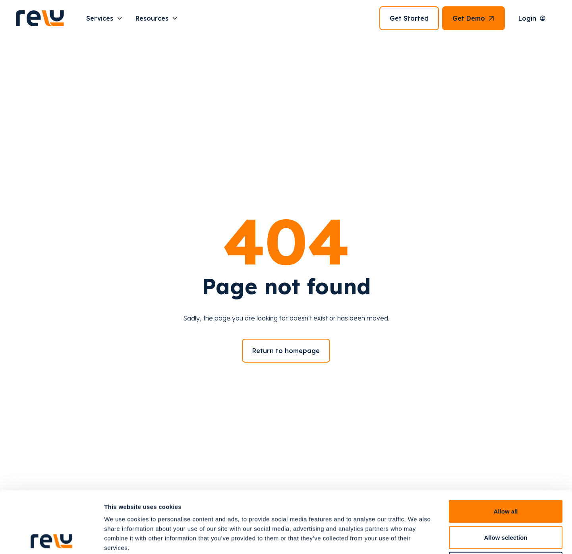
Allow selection (505, 476)
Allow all (506, 449)
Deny (506, 501)
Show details (416, 538)
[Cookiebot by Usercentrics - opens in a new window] (51, 538)
